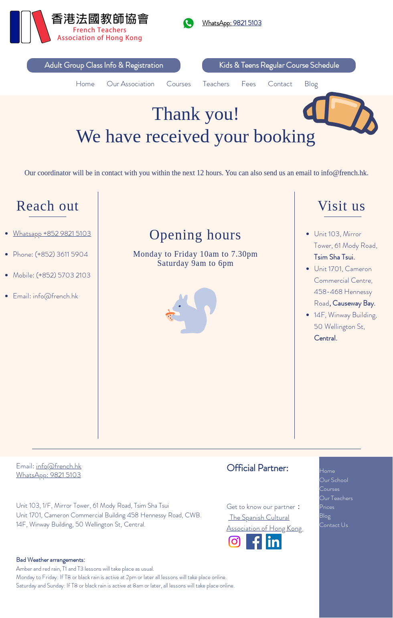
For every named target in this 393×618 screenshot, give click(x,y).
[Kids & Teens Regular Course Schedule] (279, 65)
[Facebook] (254, 541)
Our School (333, 479)
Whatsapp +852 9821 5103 (52, 233)
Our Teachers (336, 498)
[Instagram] (234, 541)
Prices (326, 506)
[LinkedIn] (274, 541)
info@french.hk (344, 173)
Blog (324, 515)
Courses (329, 488)
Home (327, 470)
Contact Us (333, 524)
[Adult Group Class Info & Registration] (103, 65)
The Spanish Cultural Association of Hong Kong (265, 522)
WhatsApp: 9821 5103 (48, 475)
